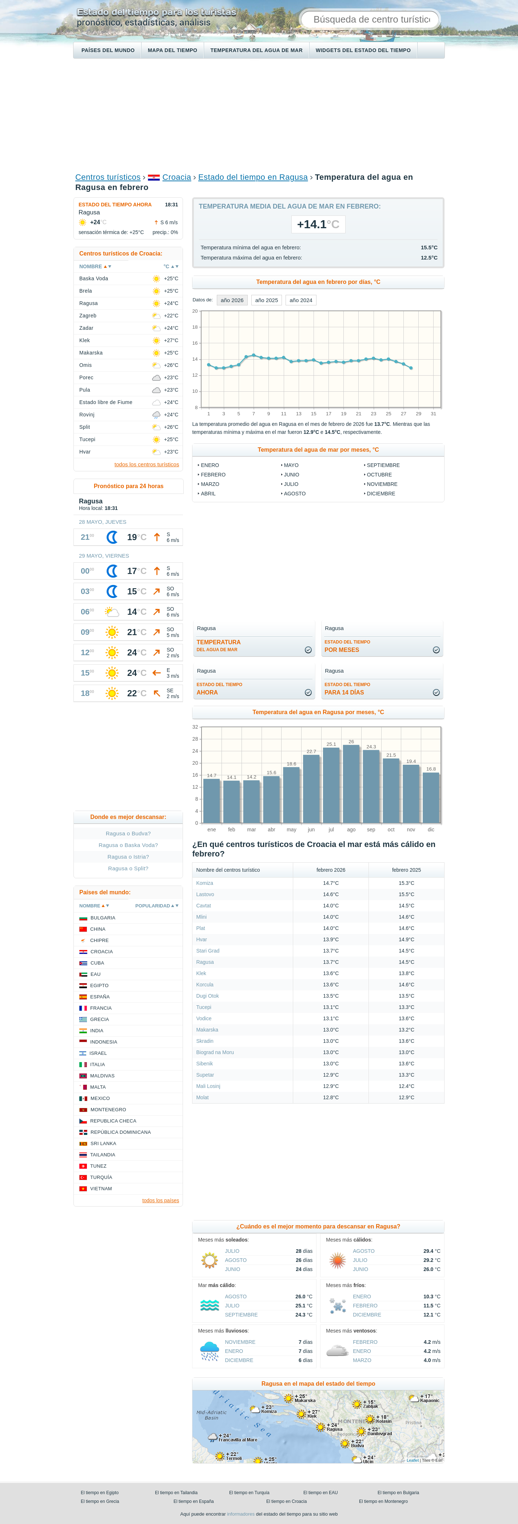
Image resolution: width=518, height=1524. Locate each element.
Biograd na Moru (215, 1052)
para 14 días (347, 689)
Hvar (201, 939)
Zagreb (87, 315)
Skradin (204, 1041)
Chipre (99, 940)
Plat (200, 928)
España (100, 996)
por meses (347, 646)
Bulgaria (103, 918)
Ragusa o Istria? (128, 857)
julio (291, 484)
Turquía (101, 1177)
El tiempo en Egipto (100, 1492)
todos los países (160, 1200)
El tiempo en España (194, 1501)
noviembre (382, 484)
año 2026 (232, 300)
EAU (96, 974)
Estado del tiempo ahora (115, 204)
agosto (295, 493)
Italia (97, 1064)
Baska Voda (93, 278)
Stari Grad (207, 951)
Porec (86, 377)
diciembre (381, 493)
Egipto (99, 985)
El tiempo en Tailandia (176, 1492)
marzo (210, 484)
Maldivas (102, 1075)
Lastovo (205, 894)
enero (210, 465)
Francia (101, 1008)
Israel (98, 1053)
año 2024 (301, 300)
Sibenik (204, 1063)
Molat (202, 1097)
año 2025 (266, 300)
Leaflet (413, 1460)
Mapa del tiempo (172, 50)
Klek (201, 973)
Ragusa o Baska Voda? (128, 845)
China (97, 929)
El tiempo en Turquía (249, 1492)
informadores (241, 1514)
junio (291, 475)
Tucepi (203, 1007)
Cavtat (203, 906)
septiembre (383, 465)
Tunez (98, 1166)
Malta (98, 1087)
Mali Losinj (208, 1086)
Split (84, 427)
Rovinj (87, 414)
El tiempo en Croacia (286, 1501)
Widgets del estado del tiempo (363, 50)
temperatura (218, 645)
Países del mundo (108, 50)
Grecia (99, 1019)
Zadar (86, 328)
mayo (291, 465)
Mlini (201, 917)
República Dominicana (121, 1132)
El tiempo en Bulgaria (398, 1492)
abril (208, 493)
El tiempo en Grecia (100, 1501)
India (96, 1030)
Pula (84, 390)
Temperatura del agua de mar (256, 50)
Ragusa (205, 962)
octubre (379, 475)
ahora (219, 689)
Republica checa (113, 1121)
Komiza (204, 883)
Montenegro (108, 1109)
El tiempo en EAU (320, 1492)
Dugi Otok (207, 996)
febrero (213, 475)
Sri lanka (103, 1143)
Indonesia (103, 1042)
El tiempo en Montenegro (383, 1501)
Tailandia (102, 1154)
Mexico (100, 1098)
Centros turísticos (108, 177)
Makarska (207, 1030)
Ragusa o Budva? (128, 833)
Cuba (97, 963)
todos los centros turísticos (147, 464)
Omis (85, 365)
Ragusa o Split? (128, 868)
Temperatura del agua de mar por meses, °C (318, 450)
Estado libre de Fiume (105, 402)
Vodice (203, 1018)
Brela (85, 291)
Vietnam (101, 1188)
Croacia (177, 177)
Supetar (205, 1075)
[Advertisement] (259, 115)
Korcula (204, 984)
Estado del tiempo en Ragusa (253, 177)
